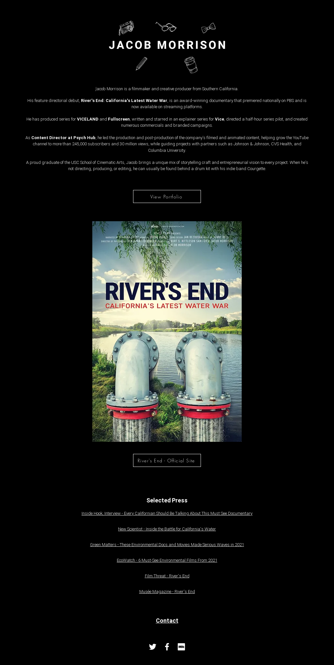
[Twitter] (153, 647)
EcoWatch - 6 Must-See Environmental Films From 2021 (167, 560)
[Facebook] (167, 647)
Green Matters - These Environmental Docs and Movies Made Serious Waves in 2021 (167, 544)
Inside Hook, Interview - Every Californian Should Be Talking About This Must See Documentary (167, 513)
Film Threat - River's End (167, 576)
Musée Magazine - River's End (167, 591)
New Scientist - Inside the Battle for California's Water (167, 529)
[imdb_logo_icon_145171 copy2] (181, 647)
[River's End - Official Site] (167, 460)
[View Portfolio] (167, 196)
